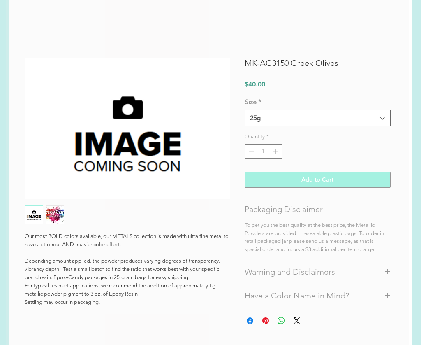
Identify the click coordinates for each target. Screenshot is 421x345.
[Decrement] (251, 152)
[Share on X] (297, 321)
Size (253, 102)
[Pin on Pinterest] (266, 321)
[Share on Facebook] (250, 321)
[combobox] (318, 118)
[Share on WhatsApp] (281, 321)
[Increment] (276, 152)
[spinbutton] (263, 152)
